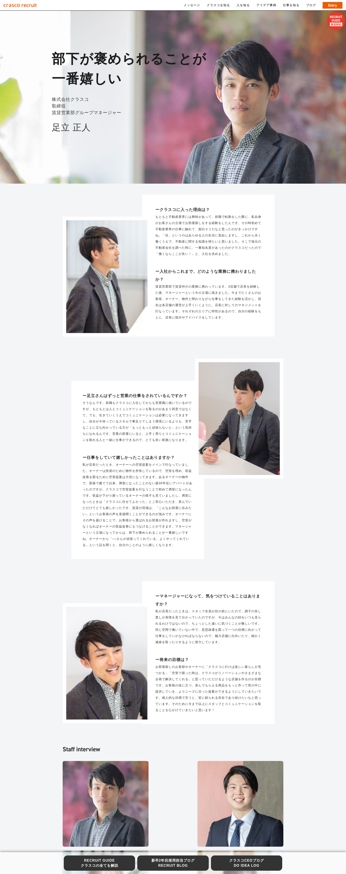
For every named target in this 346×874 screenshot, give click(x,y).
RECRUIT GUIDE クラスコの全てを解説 (99, 863)
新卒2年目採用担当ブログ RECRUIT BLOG (173, 863)
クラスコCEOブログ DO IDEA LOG (246, 863)
